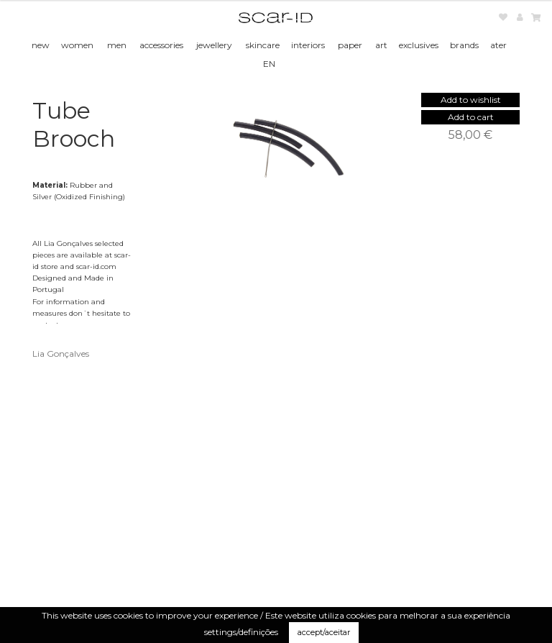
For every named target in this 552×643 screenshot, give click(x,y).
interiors (308, 45)
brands (464, 45)
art (381, 45)
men (116, 45)
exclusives (418, 45)
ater (498, 45)
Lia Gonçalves (60, 353)
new (41, 45)
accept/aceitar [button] (324, 632)
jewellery (214, 45)
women (77, 45)
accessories (161, 45)
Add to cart (471, 116)
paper (350, 45)
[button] (471, 99)
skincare (263, 45)
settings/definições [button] (241, 631)
